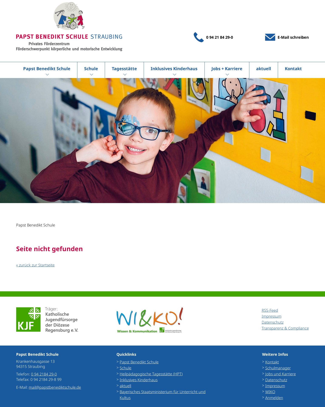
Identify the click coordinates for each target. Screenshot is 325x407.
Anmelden (274, 397)
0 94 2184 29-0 (44, 374)
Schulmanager (278, 367)
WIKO (270, 391)
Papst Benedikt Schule (46, 68)
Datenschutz (276, 379)
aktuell (263, 68)
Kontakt (293, 68)
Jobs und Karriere (280, 373)
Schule (91, 68)
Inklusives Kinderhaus (174, 68)
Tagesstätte (124, 68)
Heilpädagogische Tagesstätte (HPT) (151, 373)
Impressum (275, 385)
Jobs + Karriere (226, 68)
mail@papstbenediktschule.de (55, 387)
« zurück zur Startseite (35, 265)
